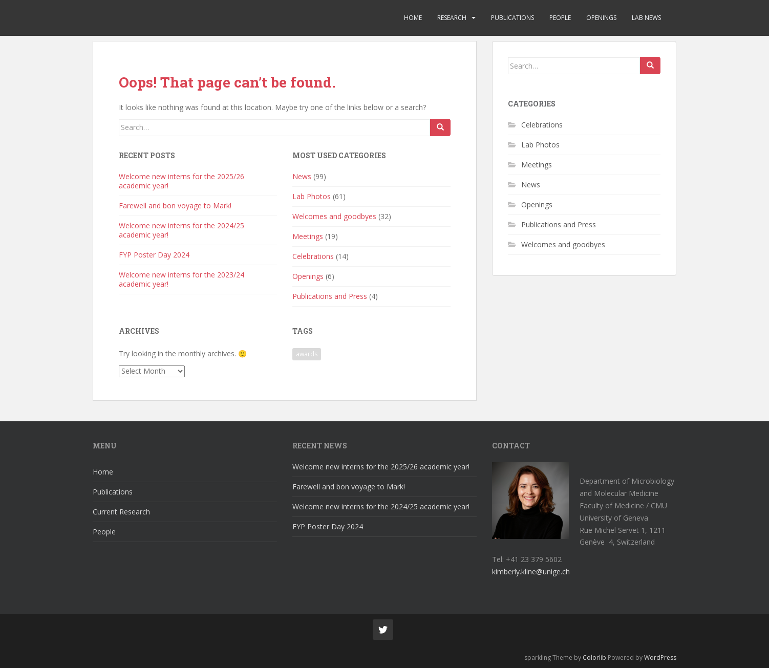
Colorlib (594, 657)
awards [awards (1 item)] (306, 354)
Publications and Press (329, 296)
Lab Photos (311, 196)
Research (451, 17)
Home (413, 17)
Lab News (646, 17)
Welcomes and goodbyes (334, 216)
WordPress (660, 657)
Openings (601, 17)
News (301, 176)
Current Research (121, 511)
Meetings (307, 236)
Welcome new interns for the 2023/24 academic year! (181, 279)
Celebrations (313, 256)
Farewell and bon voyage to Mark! (175, 205)
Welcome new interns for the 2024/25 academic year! (181, 230)
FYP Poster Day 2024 (154, 255)
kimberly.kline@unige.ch (531, 571)
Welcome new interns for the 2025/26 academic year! (181, 180)
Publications (512, 17)
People (560, 17)
